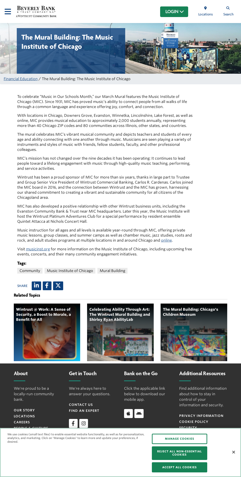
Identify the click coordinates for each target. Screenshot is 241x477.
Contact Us (81, 405)
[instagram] (83, 423)
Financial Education (21, 79)
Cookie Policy (193, 422)
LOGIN (174, 11)
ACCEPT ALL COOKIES (179, 467)
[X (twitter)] (58, 285)
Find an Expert (84, 411)
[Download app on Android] (139, 413)
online (166, 240)
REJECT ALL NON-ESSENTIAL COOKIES (179, 453)
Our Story (24, 410)
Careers (22, 422)
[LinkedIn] (36, 285)
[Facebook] (47, 285)
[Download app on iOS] (128, 413)
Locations (24, 416)
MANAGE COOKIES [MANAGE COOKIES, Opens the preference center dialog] (179, 438)
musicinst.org (38, 249)
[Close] (234, 452)
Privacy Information (201, 416)
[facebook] (73, 423)
